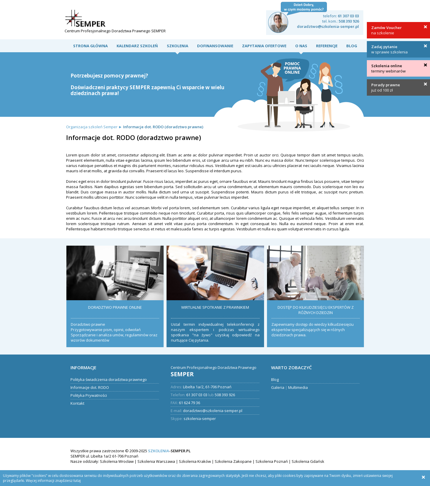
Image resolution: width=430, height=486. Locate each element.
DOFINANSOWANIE (215, 45)
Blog (351, 45)
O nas (301, 45)
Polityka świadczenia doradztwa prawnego (108, 379)
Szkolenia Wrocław (117, 461)
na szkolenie (386, 30)
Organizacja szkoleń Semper (91, 126)
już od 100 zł (385, 87)
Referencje (326, 45)
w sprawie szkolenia (389, 49)
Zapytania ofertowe (264, 45)
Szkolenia (177, 45)
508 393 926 (349, 21)
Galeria (277, 387)
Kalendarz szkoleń (137, 45)
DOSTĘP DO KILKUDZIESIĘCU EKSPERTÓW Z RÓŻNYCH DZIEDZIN (316, 310)
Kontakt (77, 403)
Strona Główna (90, 45)
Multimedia (298, 387)
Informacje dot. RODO (89, 387)
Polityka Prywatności (88, 395)
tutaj (77, 480)
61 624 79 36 (189, 402)
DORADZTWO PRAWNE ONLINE (115, 307)
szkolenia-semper (200, 418)
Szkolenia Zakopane (233, 461)
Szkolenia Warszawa (156, 461)
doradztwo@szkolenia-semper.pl (328, 26)
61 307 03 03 (348, 15)
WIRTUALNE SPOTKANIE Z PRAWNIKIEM (215, 307)
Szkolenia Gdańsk (308, 461)
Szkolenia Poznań (272, 461)
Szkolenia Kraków (195, 461)
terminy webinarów (388, 68)
